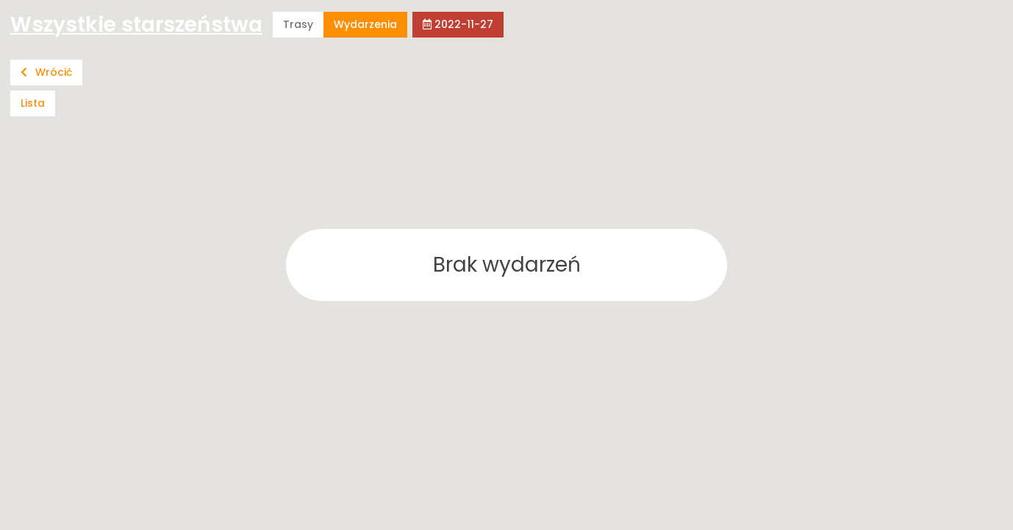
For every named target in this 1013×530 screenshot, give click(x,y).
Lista (33, 103)
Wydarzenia (365, 24)
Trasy (298, 24)
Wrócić (46, 72)
